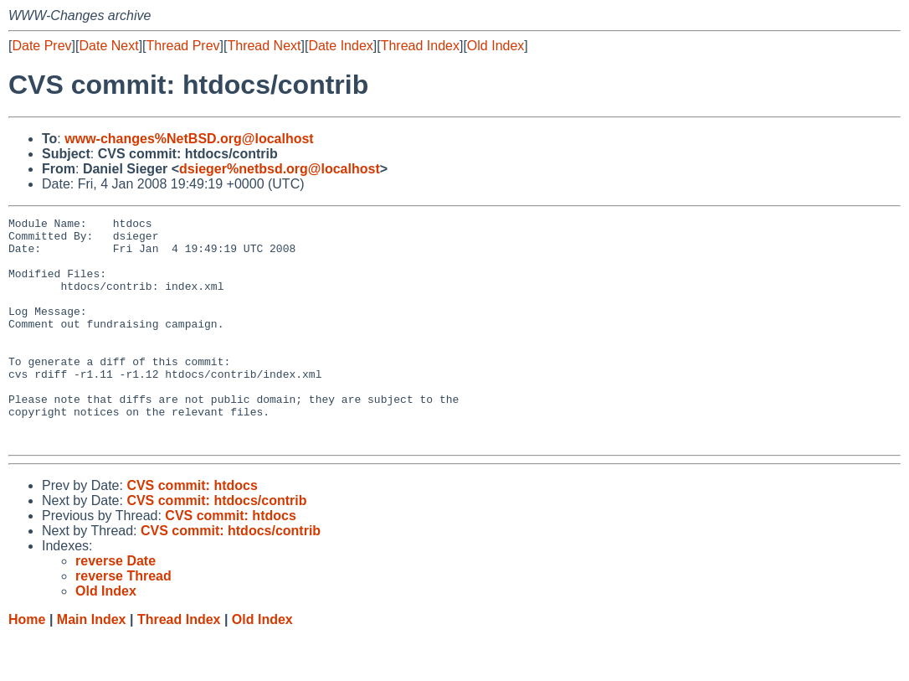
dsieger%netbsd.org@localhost (279, 169)
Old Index (495, 46)
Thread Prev (183, 46)
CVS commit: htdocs (191, 531)
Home (26, 665)
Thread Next (263, 46)
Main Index (91, 665)
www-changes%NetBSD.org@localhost (188, 139)
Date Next (108, 46)
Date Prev (41, 46)
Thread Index (420, 46)
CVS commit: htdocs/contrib (216, 546)
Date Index (340, 46)
